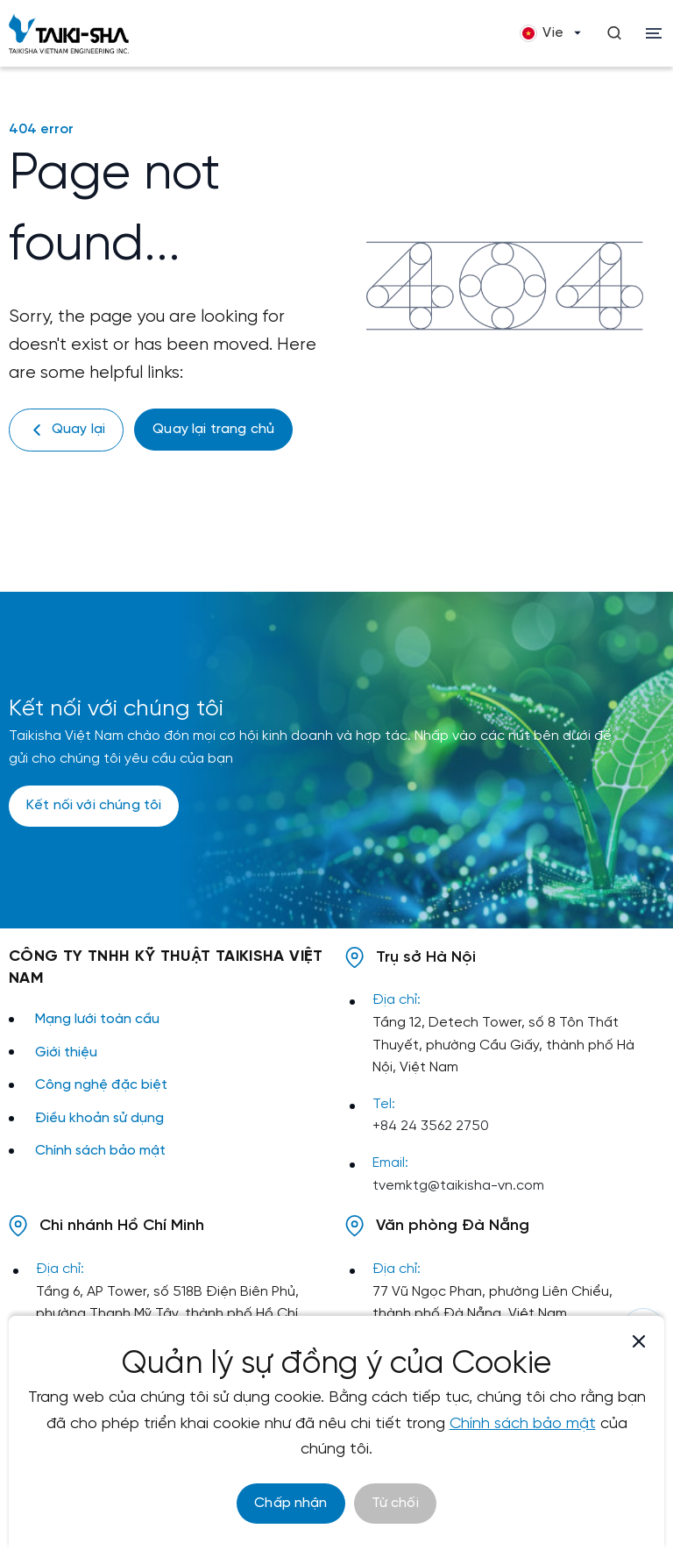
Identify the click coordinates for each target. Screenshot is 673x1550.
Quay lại (66, 430)
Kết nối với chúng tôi (93, 805)
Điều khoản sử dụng (99, 1118)
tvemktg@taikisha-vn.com (458, 1185)
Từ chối (395, 1503)
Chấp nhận (290, 1503)
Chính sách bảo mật (100, 1150)
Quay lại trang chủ (213, 429)
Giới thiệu (66, 1052)
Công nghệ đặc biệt (101, 1084)
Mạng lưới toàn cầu (97, 1019)
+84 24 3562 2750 (430, 1126)
